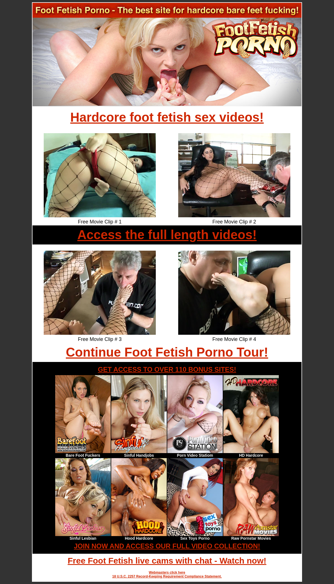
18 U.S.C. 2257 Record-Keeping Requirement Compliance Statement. (167, 576)
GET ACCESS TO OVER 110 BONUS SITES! (167, 369)
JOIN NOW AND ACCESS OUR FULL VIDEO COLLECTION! (167, 546)
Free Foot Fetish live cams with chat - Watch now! (167, 560)
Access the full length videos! (167, 235)
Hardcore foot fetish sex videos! (167, 117)
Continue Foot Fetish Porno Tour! (167, 352)
